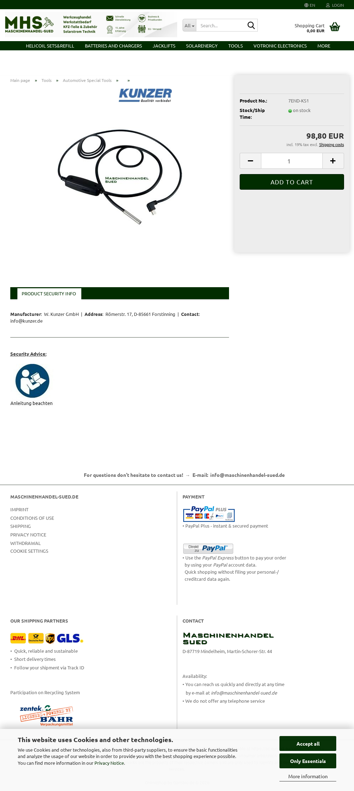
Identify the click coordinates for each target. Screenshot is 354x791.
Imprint (19, 514)
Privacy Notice (109, 763)
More (323, 46)
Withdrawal (25, 548)
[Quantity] (291, 166)
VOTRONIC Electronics (280, 46)
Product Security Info (49, 299)
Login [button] (335, 5)
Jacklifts (164, 46)
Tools (235, 46)
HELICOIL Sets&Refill (50, 46)
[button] (310, 4)
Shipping (20, 531)
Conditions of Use (32, 523)
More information (308, 776)
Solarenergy (202, 46)
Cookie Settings (29, 556)
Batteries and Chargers (113, 46)
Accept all (308, 743)
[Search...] (189, 25)
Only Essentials (308, 761)
